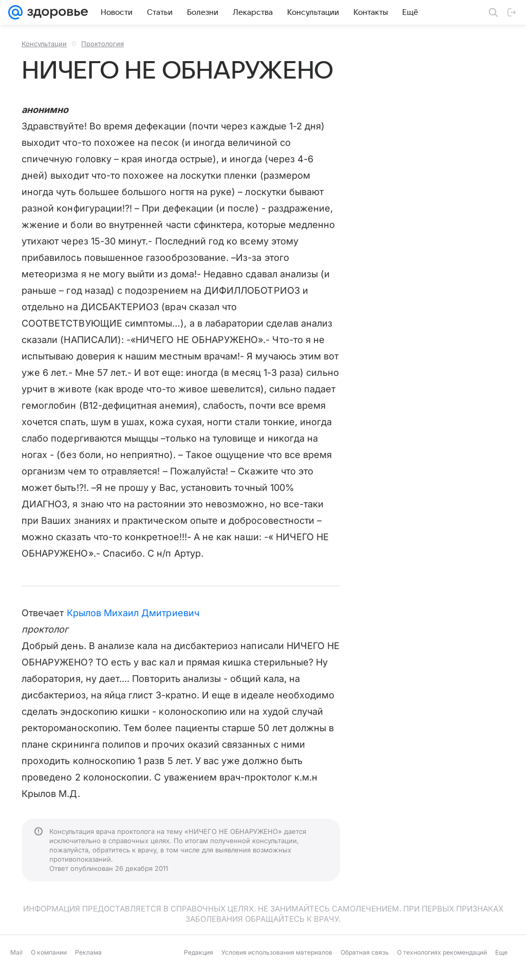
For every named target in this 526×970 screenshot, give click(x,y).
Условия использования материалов (276, 952)
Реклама (88, 952)
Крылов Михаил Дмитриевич (133, 612)
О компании (49, 952)
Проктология (102, 44)
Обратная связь (365, 952)
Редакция (198, 952)
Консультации (44, 44)
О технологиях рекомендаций (442, 952)
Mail (16, 952)
